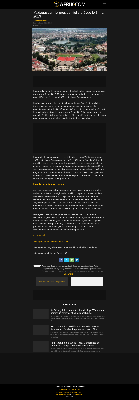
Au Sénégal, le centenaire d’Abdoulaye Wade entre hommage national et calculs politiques (77, 311)
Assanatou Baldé (40, 21)
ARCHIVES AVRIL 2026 (63, 394)
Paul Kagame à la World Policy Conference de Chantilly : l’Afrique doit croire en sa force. (75, 344)
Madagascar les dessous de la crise (51, 241)
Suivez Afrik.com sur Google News (52, 281)
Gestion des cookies (77, 394)
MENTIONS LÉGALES (76, 392)
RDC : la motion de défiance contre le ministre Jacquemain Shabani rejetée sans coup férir (74, 328)
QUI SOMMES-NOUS (62, 392)
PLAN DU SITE (75, 390)
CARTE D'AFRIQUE (64, 390)
